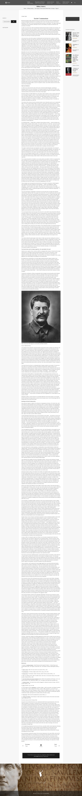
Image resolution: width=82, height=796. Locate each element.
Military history (30, 8)
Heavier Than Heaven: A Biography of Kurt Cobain (76, 34)
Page (29, 745)
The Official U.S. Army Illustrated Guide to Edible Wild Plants (75, 58)
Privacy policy (46, 793)
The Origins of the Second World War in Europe (45, 8)
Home (25, 8)
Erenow (34, 793)
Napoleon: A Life (75, 45)
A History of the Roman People (76, 69)
